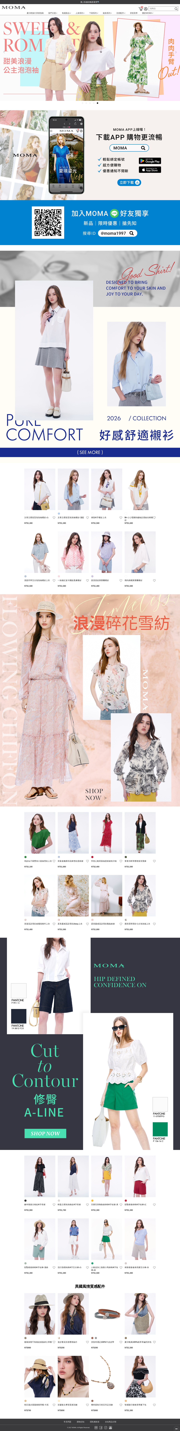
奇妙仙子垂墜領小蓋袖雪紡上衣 (38, 861)
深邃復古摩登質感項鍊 (67, 1405)
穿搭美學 (134, 13)
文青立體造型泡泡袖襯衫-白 (36, 518)
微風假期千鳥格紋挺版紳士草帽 (38, 1342)
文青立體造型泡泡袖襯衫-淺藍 (71, 518)
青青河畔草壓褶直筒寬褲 (135, 861)
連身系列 (107, 13)
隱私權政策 (94, 1422)
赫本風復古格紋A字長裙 (34, 1205)
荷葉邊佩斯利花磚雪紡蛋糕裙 (70, 861)
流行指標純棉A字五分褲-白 (70, 1267)
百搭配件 (120, 13)
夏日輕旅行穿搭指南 (35, 13)
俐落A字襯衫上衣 (98, 518)
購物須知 (80, 1422)
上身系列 (80, 13)
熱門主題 (52, 13)
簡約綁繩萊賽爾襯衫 (133, 580)
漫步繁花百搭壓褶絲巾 (67, 1342)
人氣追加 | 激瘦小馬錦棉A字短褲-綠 (104, 1268)
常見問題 (67, 1422)
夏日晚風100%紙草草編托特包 (138, 1342)
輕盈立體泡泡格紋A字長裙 (69, 1205)
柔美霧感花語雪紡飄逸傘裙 (103, 924)
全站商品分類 (110, 1422)
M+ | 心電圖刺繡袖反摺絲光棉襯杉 (139, 519)
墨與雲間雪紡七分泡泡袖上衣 (137, 924)
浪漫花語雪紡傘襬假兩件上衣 (37, 924)
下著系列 (93, 13)
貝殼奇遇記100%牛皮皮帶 (102, 1342)
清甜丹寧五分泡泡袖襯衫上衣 (37, 580)
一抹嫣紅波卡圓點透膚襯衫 (69, 580)
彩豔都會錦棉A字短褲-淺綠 (36, 1267)
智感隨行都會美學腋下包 (135, 1405)
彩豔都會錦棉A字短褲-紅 (135, 1205)
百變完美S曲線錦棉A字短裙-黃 (104, 1205)
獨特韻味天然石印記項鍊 (102, 1405)
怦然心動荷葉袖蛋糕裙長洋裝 (104, 861)
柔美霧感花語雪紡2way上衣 (70, 924)
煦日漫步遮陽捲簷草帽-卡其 (36, 1405)
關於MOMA (147, 13)
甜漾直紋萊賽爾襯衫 (100, 580)
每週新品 (66, 13)
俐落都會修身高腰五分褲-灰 (137, 1267)
